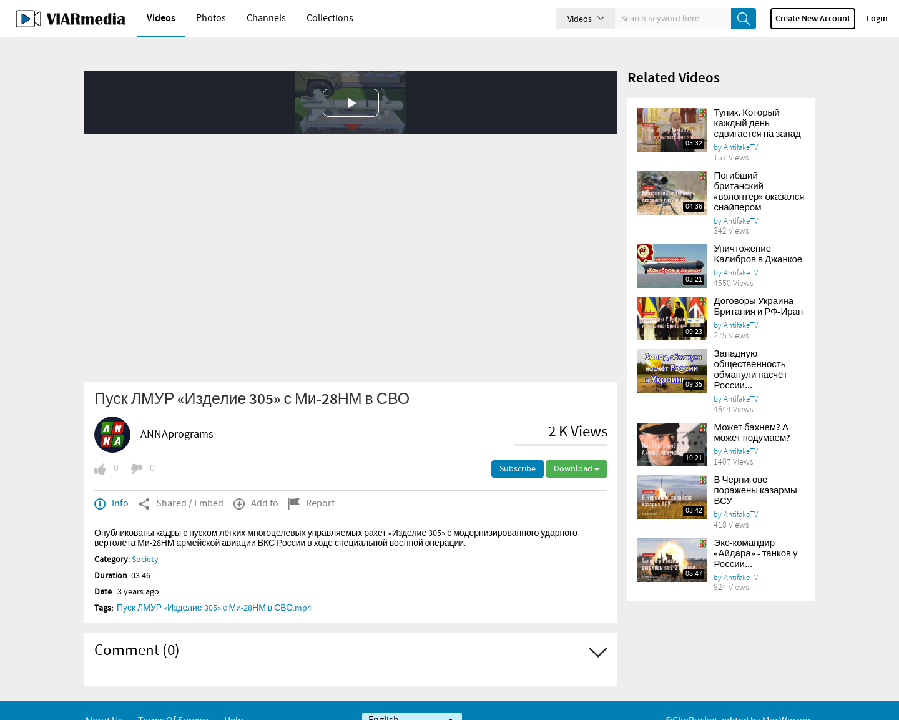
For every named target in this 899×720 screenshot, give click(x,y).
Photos (211, 18)
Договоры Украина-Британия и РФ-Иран (758, 285)
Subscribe (517, 447)
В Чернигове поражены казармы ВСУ (755, 469)
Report (311, 483)
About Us (103, 699)
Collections (330, 18)
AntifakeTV (741, 126)
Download (576, 447)
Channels (266, 18)
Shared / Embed (181, 483)
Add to (255, 483)
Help (233, 699)
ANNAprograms (177, 413)
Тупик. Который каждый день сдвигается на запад (757, 102)
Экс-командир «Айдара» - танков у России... (755, 533)
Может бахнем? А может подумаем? (752, 411)
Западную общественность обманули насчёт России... (750, 349)
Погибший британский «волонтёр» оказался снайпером (759, 171)
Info (111, 483)
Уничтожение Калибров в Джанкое (758, 233)
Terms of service (173, 699)
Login (877, 18)
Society (145, 538)
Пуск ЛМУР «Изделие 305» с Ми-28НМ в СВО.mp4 (214, 587)
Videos (161, 18)
